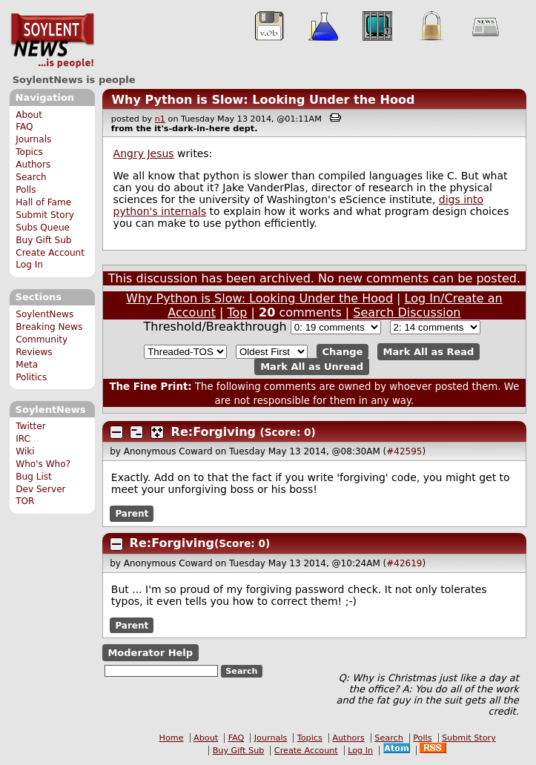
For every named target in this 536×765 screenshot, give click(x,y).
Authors (33, 164)
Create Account (50, 253)
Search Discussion (406, 312)
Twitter (30, 426)
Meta (27, 365)
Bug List (34, 476)
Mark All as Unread (311, 366)
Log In (29, 264)
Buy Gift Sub (43, 240)
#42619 (404, 563)
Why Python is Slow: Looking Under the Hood (262, 100)
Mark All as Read (428, 351)
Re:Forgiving (213, 432)
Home (171, 738)
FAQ (24, 127)
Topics (29, 152)
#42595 (404, 451)
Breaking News (49, 327)
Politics (31, 377)
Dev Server (40, 489)
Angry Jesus (143, 153)
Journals (33, 139)
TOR (25, 501)
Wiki (25, 451)
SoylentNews (52, 40)
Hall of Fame (43, 202)
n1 (160, 119)
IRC (23, 439)
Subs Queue (43, 227)
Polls (26, 190)
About (29, 115)
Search (31, 177)
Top (238, 312)
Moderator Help (150, 652)
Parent (131, 514)
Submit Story (45, 215)
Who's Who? (43, 464)
